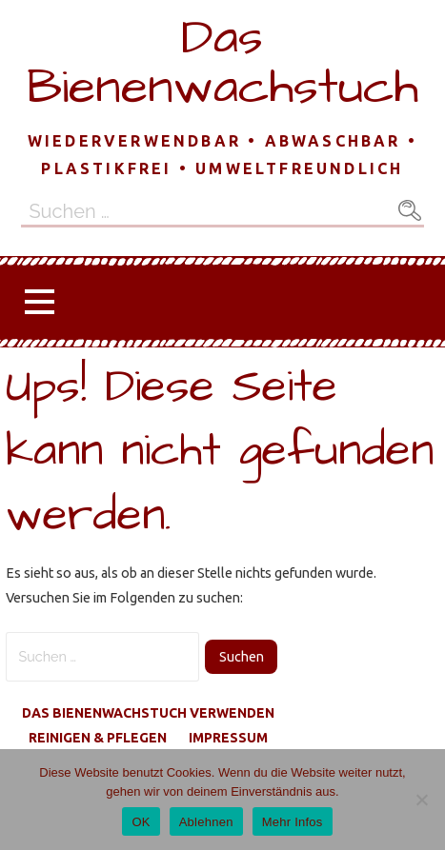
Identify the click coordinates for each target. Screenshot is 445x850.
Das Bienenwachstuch (222, 63)
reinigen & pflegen (98, 737)
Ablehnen (206, 822)
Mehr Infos (292, 822)
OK (140, 822)
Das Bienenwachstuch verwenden (148, 713)
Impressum (228, 737)
